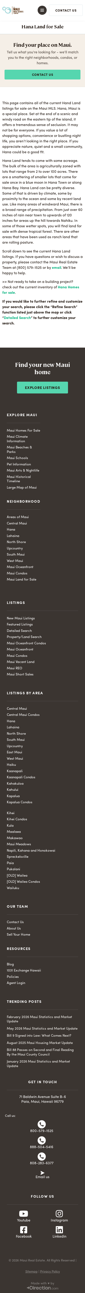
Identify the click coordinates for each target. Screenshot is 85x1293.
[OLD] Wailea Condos (23, 882)
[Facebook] (24, 1230)
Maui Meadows (19, 844)
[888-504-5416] (42, 1140)
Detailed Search (17, 318)
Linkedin (59, 1237)
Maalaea (14, 832)
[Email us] (43, 1172)
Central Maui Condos (23, 715)
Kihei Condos (17, 819)
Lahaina (13, 536)
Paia (10, 863)
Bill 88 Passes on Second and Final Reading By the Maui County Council (40, 1052)
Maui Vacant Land (20, 662)
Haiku (11, 765)
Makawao (15, 838)
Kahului (12, 790)
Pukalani (13, 869)
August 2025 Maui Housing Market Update (40, 1043)
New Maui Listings (21, 618)
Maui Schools (17, 458)
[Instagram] (59, 1214)
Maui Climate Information (17, 439)
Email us (42, 1177)
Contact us (42, 75)
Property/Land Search (24, 637)
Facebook (24, 1237)
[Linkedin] (59, 1230)
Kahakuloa (15, 784)
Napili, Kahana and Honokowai (31, 851)
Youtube (23, 1220)
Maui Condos (17, 573)
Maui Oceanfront (20, 567)
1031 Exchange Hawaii (24, 970)
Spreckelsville (17, 857)
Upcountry (15, 548)
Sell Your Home (18, 935)
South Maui (16, 554)
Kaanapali (15, 771)
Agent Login (16, 983)
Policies (13, 977)
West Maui (15, 561)
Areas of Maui (18, 517)
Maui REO (14, 668)
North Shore (16, 542)
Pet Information (19, 464)
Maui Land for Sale (21, 579)
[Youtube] (24, 1214)
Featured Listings (20, 624)
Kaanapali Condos (21, 777)
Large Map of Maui (22, 488)
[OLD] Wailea (17, 876)
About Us (14, 928)
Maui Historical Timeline (19, 479)
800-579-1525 (41, 1131)
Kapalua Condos (19, 802)
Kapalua (13, 796)
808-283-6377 (41, 1163)
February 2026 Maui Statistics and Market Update (39, 1020)
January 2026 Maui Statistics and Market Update (38, 1064)
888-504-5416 (41, 1147)
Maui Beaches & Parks (19, 450)
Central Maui (17, 523)
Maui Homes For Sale (23, 431)
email (56, 268)
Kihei (11, 813)
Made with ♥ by (42, 1283)
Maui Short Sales (20, 674)
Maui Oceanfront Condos (26, 643)
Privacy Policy (50, 1271)
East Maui (14, 752)
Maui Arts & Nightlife (23, 470)
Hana (11, 530)
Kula (10, 826)
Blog (10, 964)
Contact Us (15, 922)
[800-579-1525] (42, 1124)
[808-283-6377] (42, 1156)
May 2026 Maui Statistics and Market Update (42, 1029)
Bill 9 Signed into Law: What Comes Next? (39, 1036)
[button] (40, 10)
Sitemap (31, 1271)
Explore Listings (42, 388)
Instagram (59, 1220)
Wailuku (13, 888)
